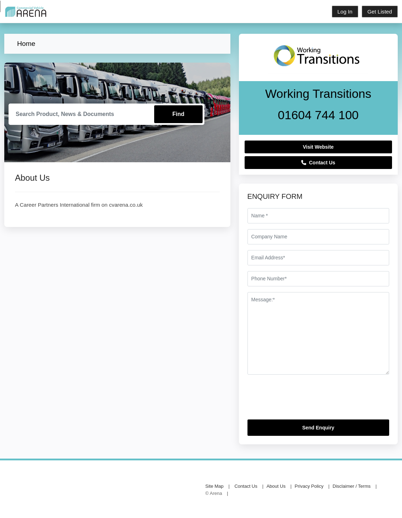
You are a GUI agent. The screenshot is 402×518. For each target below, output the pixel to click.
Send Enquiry (318, 427)
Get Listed (379, 12)
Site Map (214, 486)
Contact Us (318, 162)
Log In (345, 12)
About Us (275, 486)
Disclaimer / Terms (352, 486)
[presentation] (301, 400)
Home (26, 43)
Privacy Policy (309, 486)
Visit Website (318, 147)
